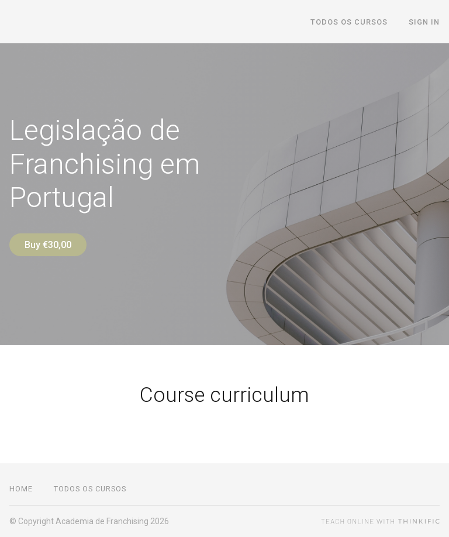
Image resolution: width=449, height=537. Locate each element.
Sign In (424, 22)
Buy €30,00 (48, 244)
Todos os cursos (349, 22)
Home (21, 488)
